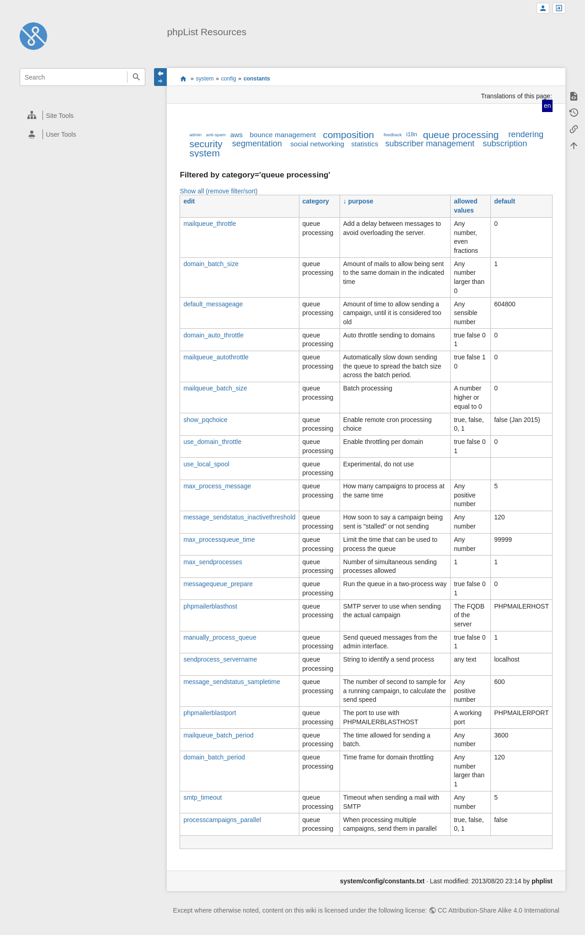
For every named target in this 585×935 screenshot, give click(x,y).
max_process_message (217, 486)
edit (189, 201)
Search (136, 77)
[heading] (83, 115)
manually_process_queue (219, 637)
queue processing (461, 134)
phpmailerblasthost (210, 606)
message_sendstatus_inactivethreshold (239, 517)
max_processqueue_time (219, 539)
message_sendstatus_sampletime (231, 681)
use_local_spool (206, 464)
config (228, 78)
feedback (393, 134)
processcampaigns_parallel (222, 819)
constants (257, 78)
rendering (525, 134)
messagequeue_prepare (218, 584)
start (183, 79)
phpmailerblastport (209, 712)
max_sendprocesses (212, 562)
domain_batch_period (214, 757)
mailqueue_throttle (209, 223)
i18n (411, 134)
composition (348, 134)
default (504, 201)
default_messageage (213, 304)
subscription (505, 143)
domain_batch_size (211, 263)
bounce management (283, 135)
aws (236, 135)
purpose (360, 201)
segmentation (257, 143)
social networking (317, 144)
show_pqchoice (205, 419)
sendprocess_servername (220, 659)
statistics (364, 144)
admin (195, 134)
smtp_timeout (202, 797)
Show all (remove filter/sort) (218, 191)
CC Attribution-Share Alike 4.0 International (498, 910)
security (205, 144)
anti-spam (216, 134)
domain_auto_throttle (213, 335)
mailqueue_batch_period (218, 735)
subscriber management (429, 143)
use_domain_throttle (212, 441)
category (316, 201)
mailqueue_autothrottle (215, 357)
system (205, 78)
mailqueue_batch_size (215, 388)
